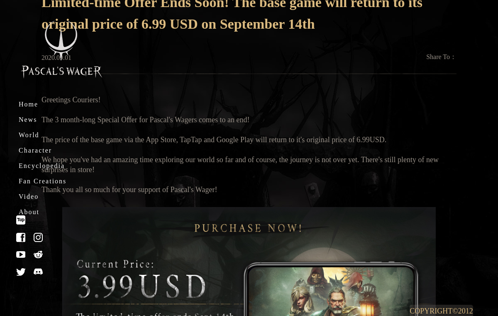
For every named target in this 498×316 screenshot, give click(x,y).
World (29, 134)
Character (35, 150)
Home (28, 104)
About (29, 211)
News (28, 119)
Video (29, 196)
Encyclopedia (42, 165)
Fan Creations (42, 181)
